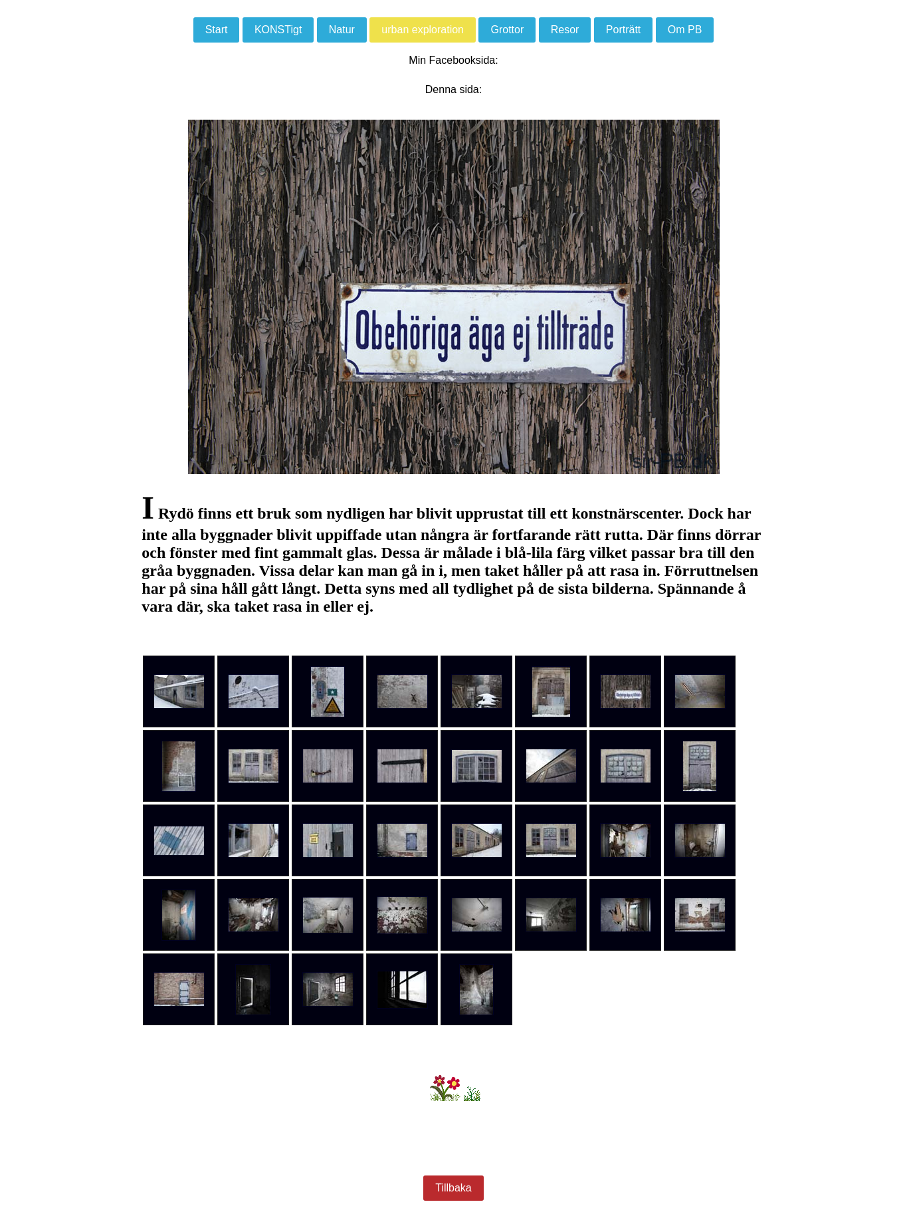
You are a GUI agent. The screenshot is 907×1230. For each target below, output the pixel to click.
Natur (342, 29)
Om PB (685, 29)
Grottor (507, 29)
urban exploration (422, 29)
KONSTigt (278, 29)
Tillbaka (453, 1187)
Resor (565, 29)
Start (216, 29)
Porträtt (623, 29)
